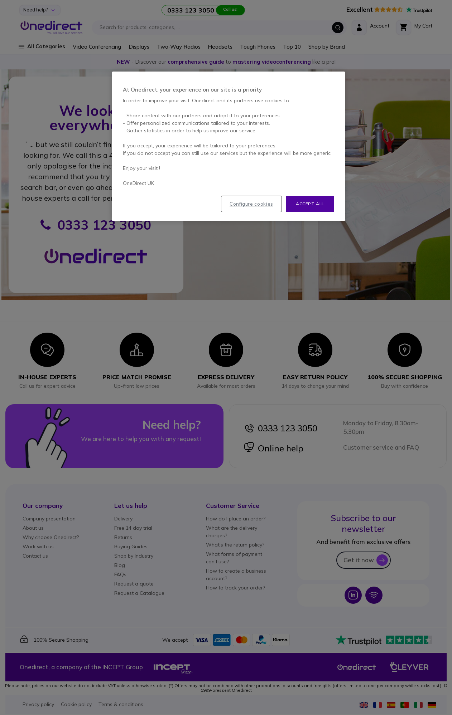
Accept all (310, 203)
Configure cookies (251, 204)
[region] (228, 146)
